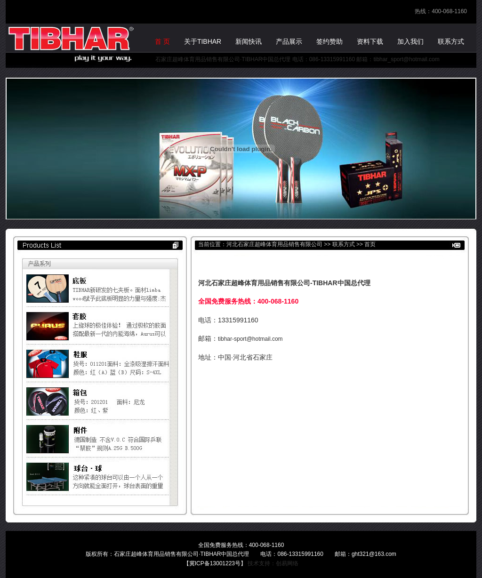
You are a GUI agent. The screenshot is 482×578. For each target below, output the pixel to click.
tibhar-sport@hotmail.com (250, 339)
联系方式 (343, 244)
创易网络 (287, 563)
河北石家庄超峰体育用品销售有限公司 (274, 244)
